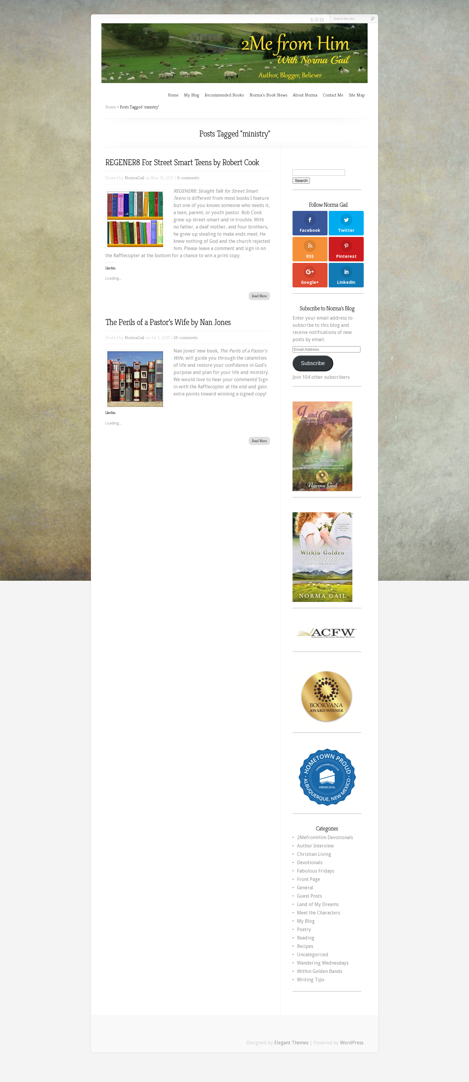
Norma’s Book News (268, 95)
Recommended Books (224, 95)
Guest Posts (309, 896)
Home (173, 95)
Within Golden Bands (319, 971)
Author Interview (315, 846)
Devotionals (309, 862)
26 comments (185, 337)
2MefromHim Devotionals (325, 837)
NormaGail (134, 177)
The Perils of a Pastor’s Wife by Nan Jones (168, 322)
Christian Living (314, 854)
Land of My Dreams (318, 904)
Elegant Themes (291, 1043)
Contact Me (333, 95)
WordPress (351, 1043)
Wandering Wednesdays (322, 963)
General (305, 888)
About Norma (305, 95)
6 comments (188, 177)
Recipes (305, 946)
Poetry (304, 929)
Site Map (357, 95)
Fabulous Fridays (315, 871)
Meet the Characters (318, 913)
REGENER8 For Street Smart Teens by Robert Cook (182, 162)
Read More (259, 296)
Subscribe (313, 363)
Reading (305, 938)
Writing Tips (310, 980)
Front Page (308, 879)
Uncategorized (312, 954)
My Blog (191, 95)
